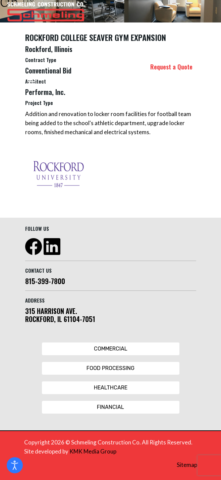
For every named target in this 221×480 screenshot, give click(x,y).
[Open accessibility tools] (15, 465)
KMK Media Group (92, 451)
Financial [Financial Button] (110, 407)
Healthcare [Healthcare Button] (110, 387)
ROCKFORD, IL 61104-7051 (60, 319)
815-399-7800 (45, 281)
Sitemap (187, 464)
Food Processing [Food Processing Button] (110, 368)
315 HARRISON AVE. (51, 311)
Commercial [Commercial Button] (110, 348)
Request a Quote (171, 66)
